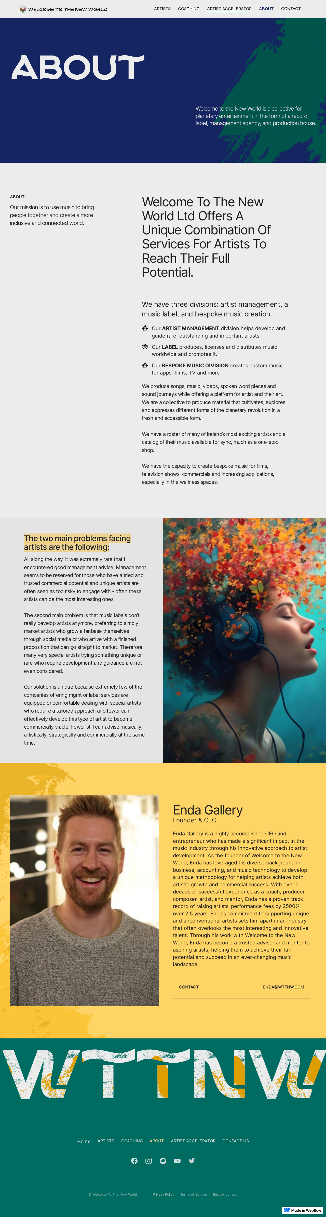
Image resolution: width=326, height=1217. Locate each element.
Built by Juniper (225, 1194)
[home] (63, 9)
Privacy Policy (163, 1194)
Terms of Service (193, 1194)
